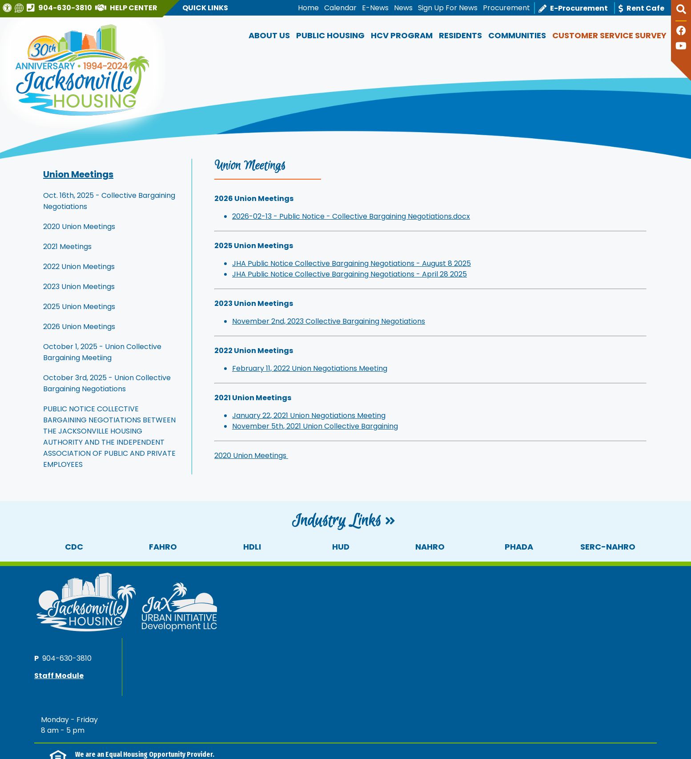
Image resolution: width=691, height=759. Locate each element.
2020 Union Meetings (79, 226)
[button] (681, 12)
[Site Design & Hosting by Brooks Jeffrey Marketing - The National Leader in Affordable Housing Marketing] (579, 737)
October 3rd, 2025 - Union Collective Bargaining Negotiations (107, 383)
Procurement (506, 8)
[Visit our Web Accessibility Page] (8, 7)
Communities (517, 35)
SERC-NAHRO (607, 546)
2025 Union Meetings (79, 306)
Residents (460, 35)
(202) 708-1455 (234, 683)
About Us (269, 35)
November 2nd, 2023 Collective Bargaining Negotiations (328, 321)
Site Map (153, 733)
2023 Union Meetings (79, 286)
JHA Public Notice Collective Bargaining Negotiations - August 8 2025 (351, 263)
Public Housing (330, 35)
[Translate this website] (20, 7)
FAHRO (163, 546)
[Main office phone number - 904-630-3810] (60, 7)
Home (308, 8)
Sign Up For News (448, 8)
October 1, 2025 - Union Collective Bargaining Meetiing (102, 352)
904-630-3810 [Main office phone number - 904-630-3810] (533, 592)
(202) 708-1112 (166, 683)
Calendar (340, 8)
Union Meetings (78, 174)
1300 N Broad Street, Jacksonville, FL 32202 (107, 744)
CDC (74, 546)
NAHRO (430, 546)
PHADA (519, 546)
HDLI (252, 546)
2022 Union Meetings (79, 266)
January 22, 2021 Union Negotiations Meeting (309, 415)
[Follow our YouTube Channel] (681, 47)
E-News (375, 8)
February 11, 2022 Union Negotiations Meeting (309, 368)
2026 (50, 733)
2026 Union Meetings (79, 326)
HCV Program (402, 35)
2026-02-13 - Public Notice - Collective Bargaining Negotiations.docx (351, 216)
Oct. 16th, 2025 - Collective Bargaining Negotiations (109, 201)
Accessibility (195, 733)
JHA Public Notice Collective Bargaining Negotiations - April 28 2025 (349, 274)
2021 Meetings (67, 246)
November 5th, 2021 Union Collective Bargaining (315, 426)
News (403, 8)
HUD (341, 546)
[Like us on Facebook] (681, 32)
